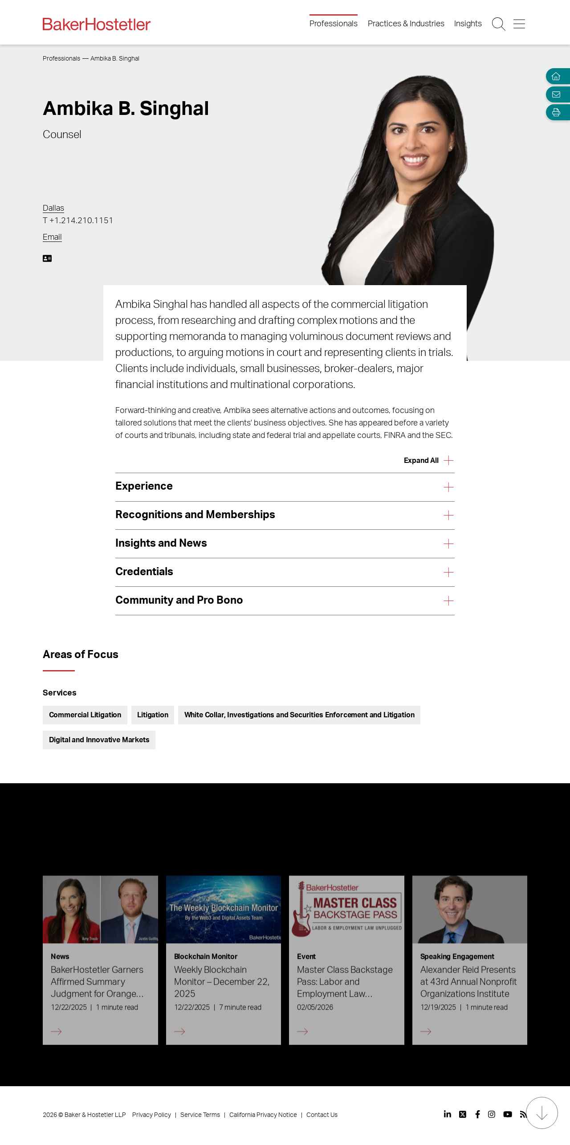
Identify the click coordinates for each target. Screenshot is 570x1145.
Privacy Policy (151, 1115)
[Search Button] (499, 24)
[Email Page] (554, 94)
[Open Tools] (554, 112)
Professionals (333, 24)
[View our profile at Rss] (523, 1114)
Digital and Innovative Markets (99, 740)
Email (52, 237)
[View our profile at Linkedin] (447, 1114)
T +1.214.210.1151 (78, 221)
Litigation (152, 715)
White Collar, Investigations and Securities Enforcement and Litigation (299, 715)
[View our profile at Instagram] (491, 1114)
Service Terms (200, 1115)
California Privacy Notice (263, 1115)
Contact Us (322, 1115)
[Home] (554, 76)
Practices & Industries (406, 24)
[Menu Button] (520, 24)
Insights (468, 24)
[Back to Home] (97, 24)
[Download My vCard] (47, 258)
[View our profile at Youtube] (507, 1114)
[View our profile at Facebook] (477, 1114)
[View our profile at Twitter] (463, 1114)
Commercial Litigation (85, 715)
